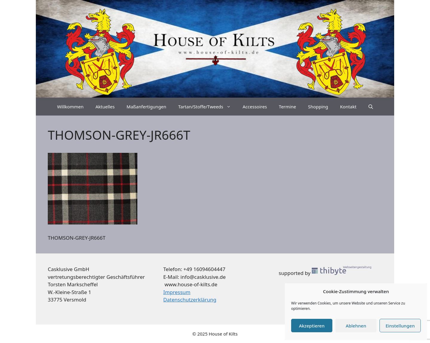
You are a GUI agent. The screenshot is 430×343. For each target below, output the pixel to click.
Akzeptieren (312, 326)
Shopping (318, 107)
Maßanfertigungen (146, 107)
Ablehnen (356, 326)
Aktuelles (105, 107)
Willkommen (70, 107)
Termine (287, 107)
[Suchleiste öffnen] (371, 107)
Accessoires (255, 107)
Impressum (177, 292)
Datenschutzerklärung (189, 299)
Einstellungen (400, 326)
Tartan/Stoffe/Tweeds (207, 107)
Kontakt (348, 107)
